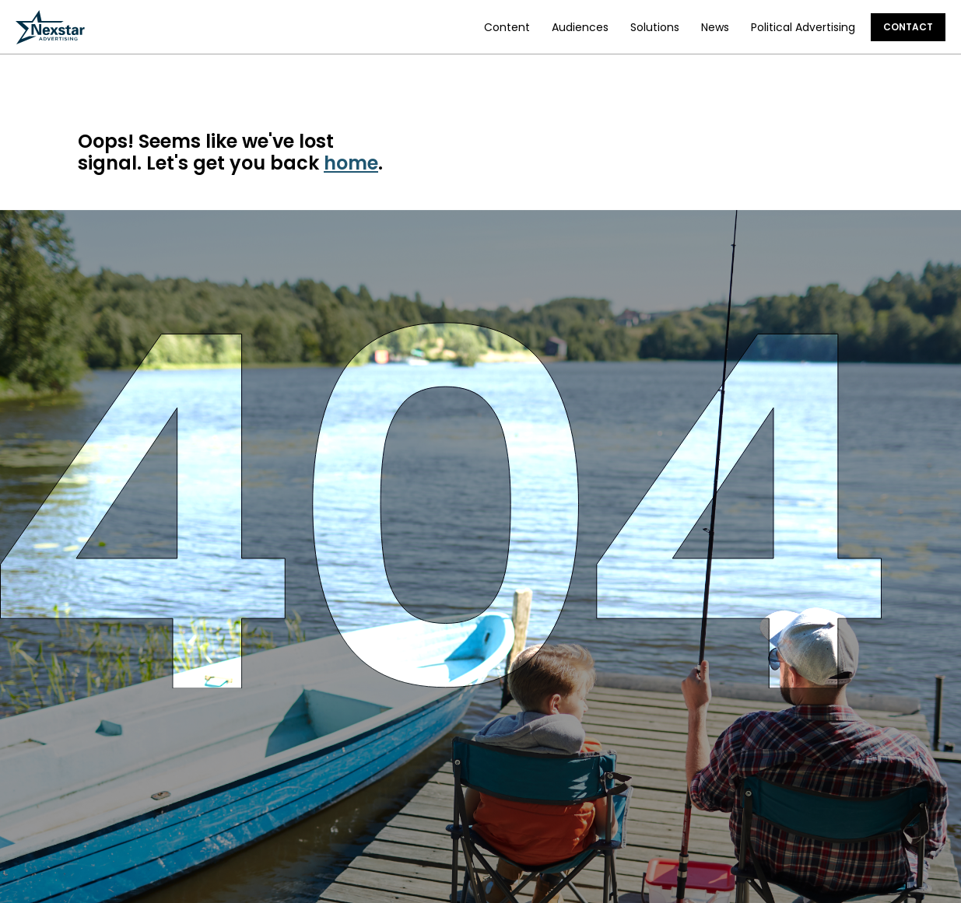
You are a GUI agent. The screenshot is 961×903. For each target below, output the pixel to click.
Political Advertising (803, 27)
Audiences (580, 27)
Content (507, 27)
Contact (908, 26)
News (715, 27)
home (351, 163)
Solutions (654, 27)
